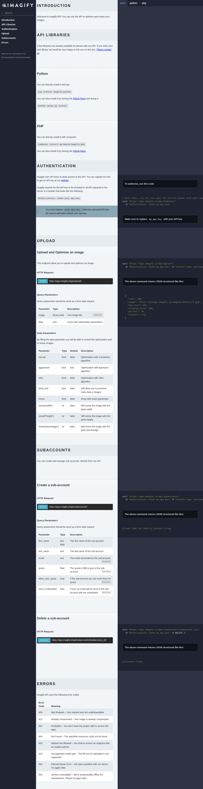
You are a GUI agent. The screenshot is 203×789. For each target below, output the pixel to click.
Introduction (9, 20)
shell (124, 3)
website (74, 180)
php (146, 3)
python (136, 3)
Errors (5, 42)
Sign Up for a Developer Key (14, 54)
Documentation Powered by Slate (16, 57)
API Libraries (9, 24)
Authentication (10, 29)
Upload (6, 33)
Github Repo (84, 98)
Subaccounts (9, 38)
